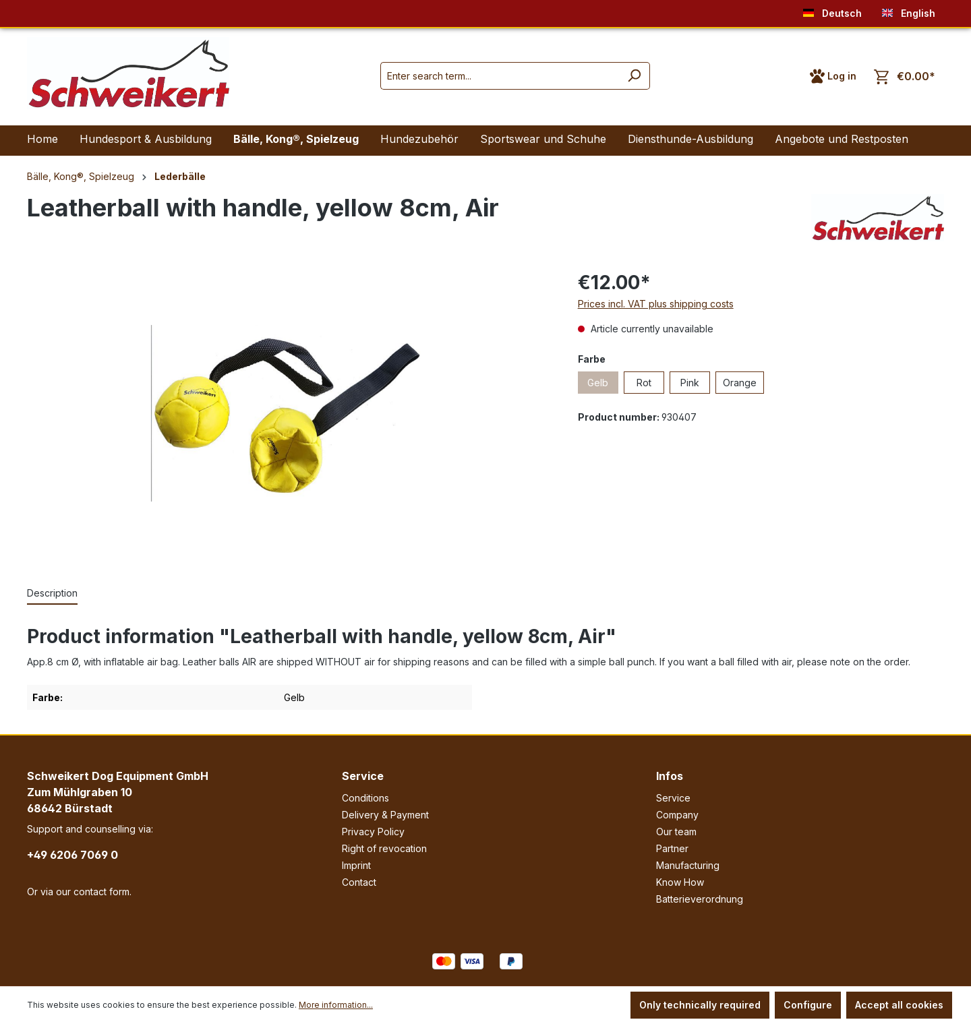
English (908, 10)
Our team (676, 831)
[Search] (634, 76)
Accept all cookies (899, 1005)
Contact (359, 882)
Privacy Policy (373, 831)
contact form (101, 891)
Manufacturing (687, 865)
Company (677, 814)
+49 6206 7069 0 (72, 855)
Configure (808, 1005)
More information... (336, 1005)
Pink (689, 382)
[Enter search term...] (499, 76)
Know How (680, 882)
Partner (672, 848)
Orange (740, 382)
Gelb (597, 382)
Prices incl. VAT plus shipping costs (656, 303)
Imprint (356, 865)
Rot (644, 382)
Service (363, 776)
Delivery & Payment (385, 814)
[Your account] (833, 76)
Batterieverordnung (699, 899)
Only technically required (700, 1005)
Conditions (365, 798)
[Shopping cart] (904, 76)
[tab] (52, 593)
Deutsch (832, 10)
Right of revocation (384, 848)
